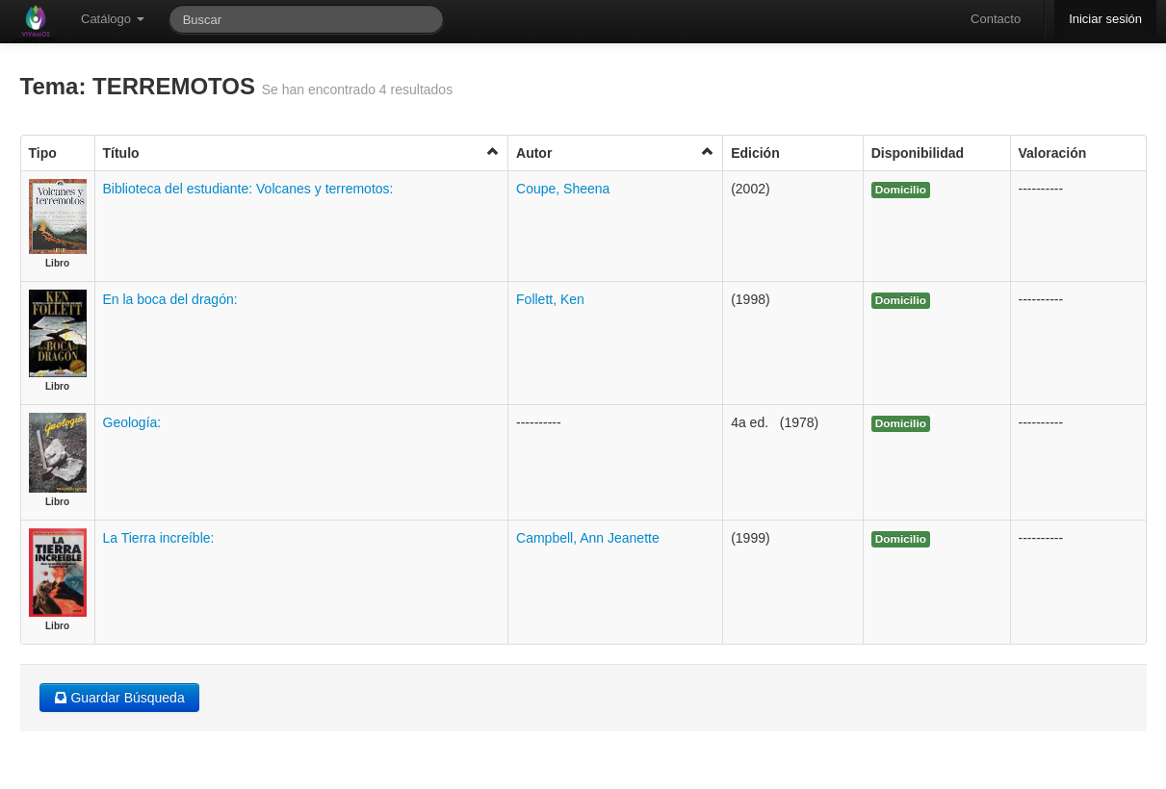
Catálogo (112, 19)
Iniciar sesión (1105, 19)
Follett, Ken (550, 299)
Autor (615, 152)
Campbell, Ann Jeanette (588, 538)
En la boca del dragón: (170, 299)
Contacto (996, 19)
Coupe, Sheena (562, 188)
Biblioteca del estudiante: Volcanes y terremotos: (248, 188)
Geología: (132, 422)
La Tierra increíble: (159, 538)
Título (302, 152)
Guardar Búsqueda (119, 697)
